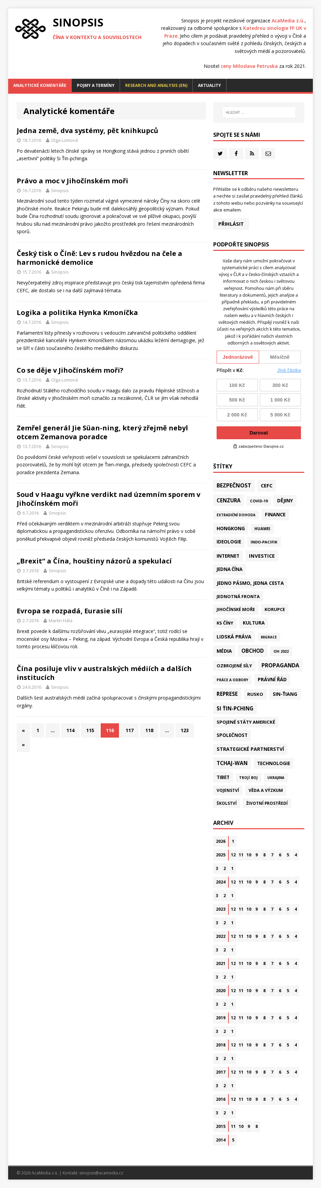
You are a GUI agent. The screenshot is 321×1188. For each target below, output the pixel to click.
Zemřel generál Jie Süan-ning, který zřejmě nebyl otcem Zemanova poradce (102, 432)
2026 (220, 841)
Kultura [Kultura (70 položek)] (254, 622)
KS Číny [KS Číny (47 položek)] (225, 623)
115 (90, 730)
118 (149, 730)
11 (241, 855)
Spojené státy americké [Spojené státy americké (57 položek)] (246, 722)
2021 (220, 963)
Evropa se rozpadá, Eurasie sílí (69, 610)
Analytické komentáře (39, 85)
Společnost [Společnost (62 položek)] (232, 735)
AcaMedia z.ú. (288, 20)
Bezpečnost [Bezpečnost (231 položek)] (234, 485)
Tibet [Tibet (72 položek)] (223, 777)
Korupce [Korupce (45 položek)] (275, 609)
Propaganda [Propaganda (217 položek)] (280, 665)
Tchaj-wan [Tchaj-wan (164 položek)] (232, 763)
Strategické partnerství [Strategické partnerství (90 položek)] (250, 749)
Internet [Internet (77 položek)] (228, 556)
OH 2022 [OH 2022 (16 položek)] (281, 651)
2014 (220, 1140)
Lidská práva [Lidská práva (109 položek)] (234, 636)
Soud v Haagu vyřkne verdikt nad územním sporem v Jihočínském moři (108, 499)
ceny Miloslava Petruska (249, 66)
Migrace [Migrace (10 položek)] (269, 637)
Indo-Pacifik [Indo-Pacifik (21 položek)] (264, 541)
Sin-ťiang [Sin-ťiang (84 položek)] (285, 694)
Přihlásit (231, 224)
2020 (220, 991)
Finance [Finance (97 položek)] (275, 514)
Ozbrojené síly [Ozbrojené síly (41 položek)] (234, 666)
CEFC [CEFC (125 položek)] (266, 485)
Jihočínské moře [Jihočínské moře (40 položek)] (236, 609)
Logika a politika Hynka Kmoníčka (77, 312)
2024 (220, 882)
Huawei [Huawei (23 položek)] (262, 528)
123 (185, 730)
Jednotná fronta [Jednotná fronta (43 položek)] (238, 596)
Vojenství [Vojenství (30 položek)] (228, 790)
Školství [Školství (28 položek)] (227, 803)
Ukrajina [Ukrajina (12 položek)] (275, 777)
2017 (220, 1072)
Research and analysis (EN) (156, 85)
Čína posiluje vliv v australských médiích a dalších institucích (104, 673)
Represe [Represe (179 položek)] (227, 694)
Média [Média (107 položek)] (224, 651)
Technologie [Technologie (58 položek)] (273, 763)
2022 (220, 936)
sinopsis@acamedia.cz (101, 1173)
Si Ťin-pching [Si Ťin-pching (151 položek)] (235, 708)
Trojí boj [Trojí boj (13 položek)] (248, 777)
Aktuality (209, 85)
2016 (220, 1099)
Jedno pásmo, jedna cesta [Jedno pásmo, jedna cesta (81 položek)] (250, 583)
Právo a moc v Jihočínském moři (72, 180)
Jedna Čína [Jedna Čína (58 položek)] (229, 569)
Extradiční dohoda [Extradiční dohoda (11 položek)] (236, 515)
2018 (220, 1045)
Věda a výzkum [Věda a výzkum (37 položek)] (266, 790)
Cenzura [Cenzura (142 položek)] (228, 500)
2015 (220, 1126)
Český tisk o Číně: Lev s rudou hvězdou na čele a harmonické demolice (99, 258)
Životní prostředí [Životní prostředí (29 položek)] (267, 803)
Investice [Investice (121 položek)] (262, 555)
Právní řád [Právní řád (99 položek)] (272, 679)
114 (70, 730)
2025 (220, 855)
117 (129, 730)
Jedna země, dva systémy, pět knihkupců (87, 130)
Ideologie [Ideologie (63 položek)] (229, 542)
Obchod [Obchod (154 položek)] (252, 650)
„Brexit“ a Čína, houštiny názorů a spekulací (94, 560)
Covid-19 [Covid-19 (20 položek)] (259, 500)
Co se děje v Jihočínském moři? (70, 370)
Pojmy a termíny (96, 85)
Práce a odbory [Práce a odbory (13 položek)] (232, 679)
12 (233, 855)
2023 (220, 909)
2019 (220, 1018)
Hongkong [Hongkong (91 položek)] (231, 528)
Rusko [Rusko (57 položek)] (255, 694)
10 (249, 855)
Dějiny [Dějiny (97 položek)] (285, 500)
